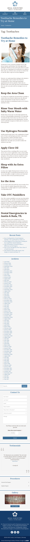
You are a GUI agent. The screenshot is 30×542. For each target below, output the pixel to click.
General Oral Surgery (6, 482)
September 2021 (8, 302)
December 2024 (8, 271)
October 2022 (7, 288)
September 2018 (8, 354)
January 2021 (7, 311)
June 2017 (6, 377)
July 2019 (6, 339)
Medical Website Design (17, 540)
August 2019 (7, 337)
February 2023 (7, 281)
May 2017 (6, 379)
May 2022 (6, 294)
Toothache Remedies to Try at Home (14, 39)
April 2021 (6, 308)
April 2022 (6, 295)
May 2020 (6, 323)
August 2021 (7, 303)
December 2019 (8, 331)
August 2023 (7, 278)
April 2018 (6, 362)
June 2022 (6, 292)
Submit (15, 438)
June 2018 (6, 359)
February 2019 (7, 346)
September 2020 (8, 317)
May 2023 (6, 280)
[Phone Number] (15, 406)
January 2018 (7, 366)
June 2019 (6, 340)
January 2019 (7, 348)
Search (24, 386)
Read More (15, 461)
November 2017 (8, 369)
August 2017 (7, 374)
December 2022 (8, 285)
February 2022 (7, 298)
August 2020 (7, 318)
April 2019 (6, 343)
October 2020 (7, 315)
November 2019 (8, 332)
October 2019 (7, 334)
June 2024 (6, 274)
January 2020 (7, 329)
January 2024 (7, 277)
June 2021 (6, 305)
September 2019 (8, 336)
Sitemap (24, 537)
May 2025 (6, 268)
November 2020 (8, 314)
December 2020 (8, 312)
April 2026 (6, 261)
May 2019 (6, 342)
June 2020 (6, 322)
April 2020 (6, 325)
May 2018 (6, 360)
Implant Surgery (5, 486)
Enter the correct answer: (15, 430)
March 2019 (7, 345)
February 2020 (8, 328)
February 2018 (7, 365)
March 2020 (7, 326)
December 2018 (8, 349)
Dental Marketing (5, 540)
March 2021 (7, 309)
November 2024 (8, 272)
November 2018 (8, 351)
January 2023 (7, 283)
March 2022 (7, 297)
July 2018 (6, 357)
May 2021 (6, 306)
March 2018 (7, 363)
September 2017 (8, 373)
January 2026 (7, 263)
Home (2, 25)
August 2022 (7, 291)
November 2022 (8, 286)
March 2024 (7, 275)
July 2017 (6, 376)
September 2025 (8, 266)
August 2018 (7, 356)
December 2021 (8, 300)
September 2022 (8, 289)
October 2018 (7, 352)
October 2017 (7, 371)
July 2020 (6, 320)
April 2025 (6, 269)
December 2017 (8, 368)
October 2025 (7, 265)
